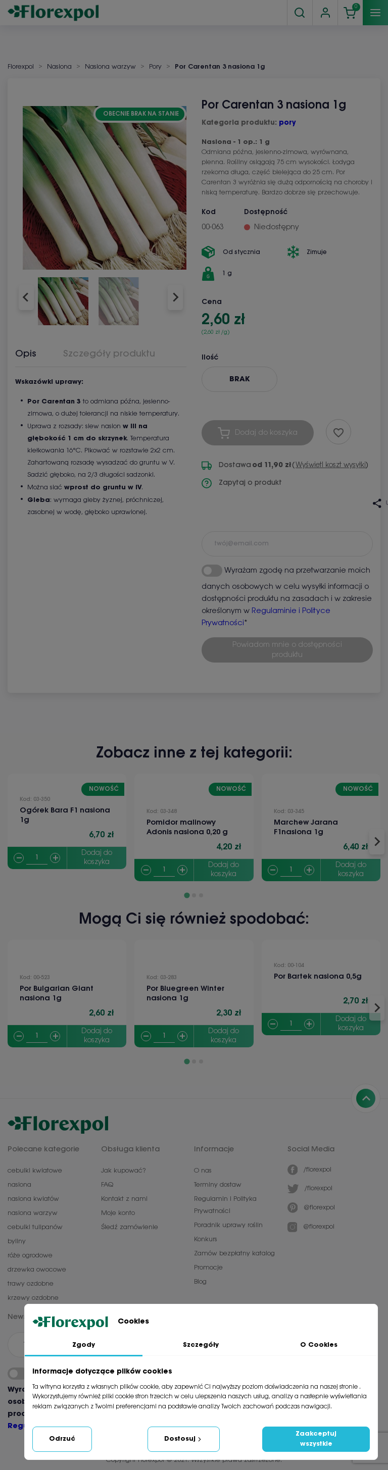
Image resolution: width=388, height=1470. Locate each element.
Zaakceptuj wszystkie (316, 1439)
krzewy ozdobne (33, 1298)
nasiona (19, 1185)
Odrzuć (62, 1439)
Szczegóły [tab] (201, 1345)
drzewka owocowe (37, 1270)
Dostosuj (183, 1439)
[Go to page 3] (201, 895)
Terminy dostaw (217, 1185)
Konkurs (205, 1239)
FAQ (107, 1185)
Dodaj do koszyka (96, 857)
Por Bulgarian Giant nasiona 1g (56, 993)
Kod (209, 212)
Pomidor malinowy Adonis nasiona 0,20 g (187, 827)
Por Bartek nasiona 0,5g (318, 977)
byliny (17, 1241)
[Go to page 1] (186, 895)
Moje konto (118, 1213)
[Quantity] (36, 858)
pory (287, 123)
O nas (203, 1171)
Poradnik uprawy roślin (228, 1225)
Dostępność (265, 212)
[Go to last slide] (26, 297)
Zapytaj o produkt (242, 483)
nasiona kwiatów (33, 1199)
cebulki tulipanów (35, 1227)
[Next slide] (175, 297)
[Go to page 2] (194, 895)
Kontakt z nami (124, 1199)
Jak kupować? (123, 1171)
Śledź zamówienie (129, 1227)
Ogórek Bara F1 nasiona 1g (65, 815)
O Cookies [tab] (318, 1345)
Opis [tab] (25, 354)
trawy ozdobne (31, 1284)
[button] (63, 297)
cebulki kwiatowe (35, 1171)
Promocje (208, 1268)
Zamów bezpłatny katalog (234, 1253)
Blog (200, 1282)
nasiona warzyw (33, 1213)
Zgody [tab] (83, 1345)
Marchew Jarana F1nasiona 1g (306, 827)
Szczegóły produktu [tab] (109, 354)
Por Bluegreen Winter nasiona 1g (185, 993)
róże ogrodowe (30, 1255)
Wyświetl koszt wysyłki (331, 465)
